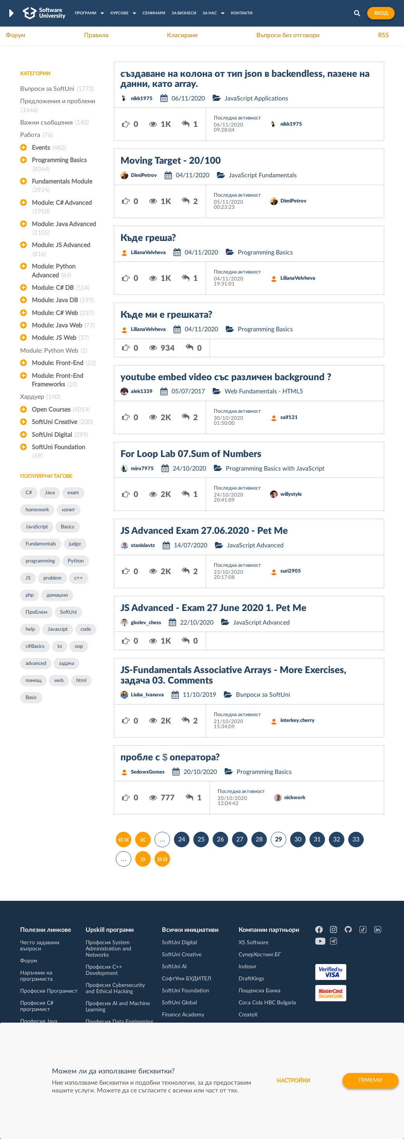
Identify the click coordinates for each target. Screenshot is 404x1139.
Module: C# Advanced (62, 208)
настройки (292, 1081)
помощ (33, 680)
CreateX (248, 1015)
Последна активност (237, 118)
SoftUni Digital (60, 435)
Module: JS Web (60, 338)
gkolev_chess (146, 622)
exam (73, 492)
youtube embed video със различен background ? (225, 377)
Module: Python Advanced (54, 271)
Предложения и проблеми (57, 106)
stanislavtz (143, 545)
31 (317, 839)
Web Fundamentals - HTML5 (264, 391)
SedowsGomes (148, 772)
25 (201, 839)
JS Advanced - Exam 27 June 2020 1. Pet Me (213, 608)
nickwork (294, 797)
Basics (67, 527)
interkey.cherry (297, 720)
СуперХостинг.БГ (260, 954)
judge (75, 544)
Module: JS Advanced (61, 250)
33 (355, 839)
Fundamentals (41, 544)
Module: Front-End (64, 363)
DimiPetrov (144, 175)
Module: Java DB (63, 300)
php (30, 595)
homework (37, 509)
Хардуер (40, 397)
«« (123, 839)
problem (52, 578)
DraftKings (251, 978)
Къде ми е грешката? (166, 315)
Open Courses (61, 409)
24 (181, 839)
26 (220, 839)
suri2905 (290, 571)
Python (76, 561)
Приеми (370, 1081)
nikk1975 (142, 98)
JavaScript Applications (256, 98)
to (59, 646)
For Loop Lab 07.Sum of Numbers (190, 454)
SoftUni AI (174, 966)
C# (29, 492)
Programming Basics (59, 165)
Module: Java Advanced (64, 229)
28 (259, 839)
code (86, 629)
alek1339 (142, 391)
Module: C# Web (63, 313)
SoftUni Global (179, 1003)
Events (49, 148)
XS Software (253, 942)
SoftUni (68, 612)
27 (239, 839)
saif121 (289, 417)
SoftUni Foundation (58, 452)
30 (297, 839)
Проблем (36, 612)
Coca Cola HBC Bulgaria (267, 1003)
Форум (15, 35)
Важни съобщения (54, 122)
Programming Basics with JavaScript (275, 469)
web (59, 680)
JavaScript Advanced (255, 545)
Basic (31, 697)
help (30, 629)
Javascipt (58, 629)
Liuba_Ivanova (147, 695)
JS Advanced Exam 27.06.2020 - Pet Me (204, 531)
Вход (381, 13)
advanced (36, 663)
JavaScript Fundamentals (263, 175)
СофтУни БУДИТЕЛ (186, 978)
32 (336, 839)
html (81, 680)
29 (278, 839)
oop (79, 646)
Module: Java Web (63, 325)
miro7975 (142, 468)
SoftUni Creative (62, 422)
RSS (383, 35)
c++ (78, 578)
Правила (96, 35)
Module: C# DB (60, 288)
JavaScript (37, 527)
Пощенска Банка (259, 991)
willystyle (291, 494)
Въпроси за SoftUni (57, 89)
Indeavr (247, 966)
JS (28, 578)
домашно (57, 595)
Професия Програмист (48, 991)
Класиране (182, 35)
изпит (68, 509)
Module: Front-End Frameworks (57, 381)
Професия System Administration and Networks (108, 949)
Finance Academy (183, 1015)
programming (40, 561)
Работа (36, 135)
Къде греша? (148, 238)
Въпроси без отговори (288, 35)
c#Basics (35, 646)
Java (50, 492)
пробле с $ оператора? (170, 757)
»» (162, 859)
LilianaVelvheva (148, 252)
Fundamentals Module (62, 186)
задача (66, 663)
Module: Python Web (53, 350)
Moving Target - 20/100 (170, 161)
